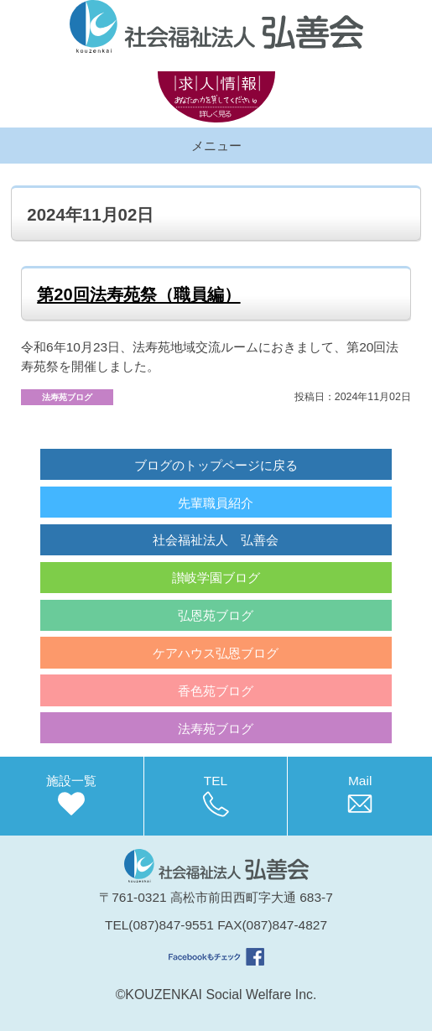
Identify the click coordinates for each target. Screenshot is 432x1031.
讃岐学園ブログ (216, 577)
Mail (359, 795)
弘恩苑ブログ (215, 615)
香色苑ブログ (215, 691)
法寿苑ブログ (215, 728)
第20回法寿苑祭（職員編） (138, 294)
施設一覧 (71, 795)
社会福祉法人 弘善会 (215, 540)
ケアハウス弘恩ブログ (215, 653)
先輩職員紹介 (215, 503)
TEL (215, 795)
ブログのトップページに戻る (216, 465)
